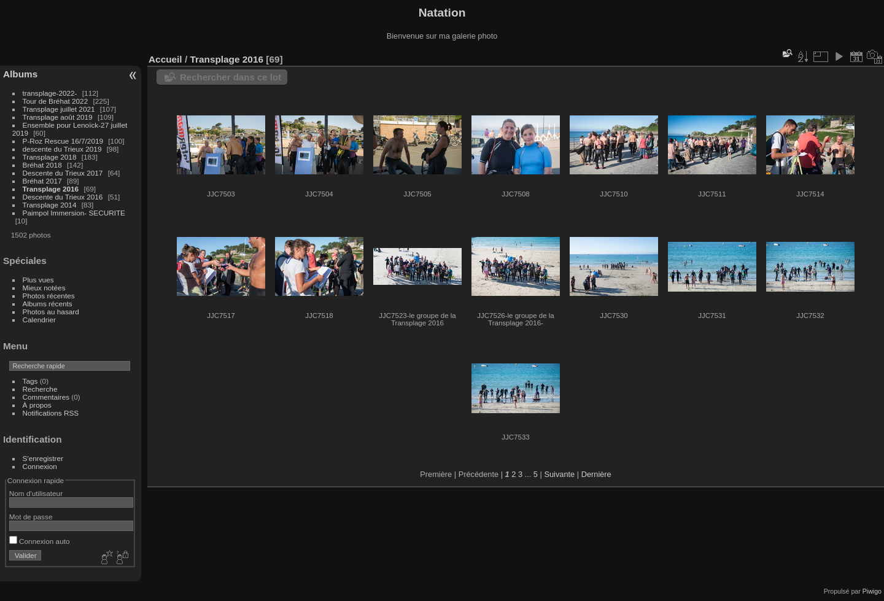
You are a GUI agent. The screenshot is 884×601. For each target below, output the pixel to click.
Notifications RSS (51, 413)
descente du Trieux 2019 (62, 149)
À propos (37, 405)
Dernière (596, 474)
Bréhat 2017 (42, 181)
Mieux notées (44, 288)
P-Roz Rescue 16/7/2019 (63, 141)
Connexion (40, 466)
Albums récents (47, 304)
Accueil (165, 59)
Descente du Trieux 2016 (63, 197)
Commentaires (46, 397)
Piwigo (872, 591)
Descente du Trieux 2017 (63, 173)
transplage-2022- (50, 93)
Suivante (559, 474)
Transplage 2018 (50, 157)
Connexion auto (39, 541)
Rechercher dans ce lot (230, 77)
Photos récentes (49, 296)
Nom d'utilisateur (36, 493)
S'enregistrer (43, 458)
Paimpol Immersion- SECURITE (74, 213)
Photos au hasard (51, 312)
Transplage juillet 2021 (59, 109)
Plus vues (38, 280)
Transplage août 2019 (58, 117)
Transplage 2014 (50, 205)
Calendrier (39, 320)
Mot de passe (31, 517)
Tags (30, 381)
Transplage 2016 (51, 189)
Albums (20, 74)
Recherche (40, 389)
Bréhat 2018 (42, 165)
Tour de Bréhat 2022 (55, 101)
